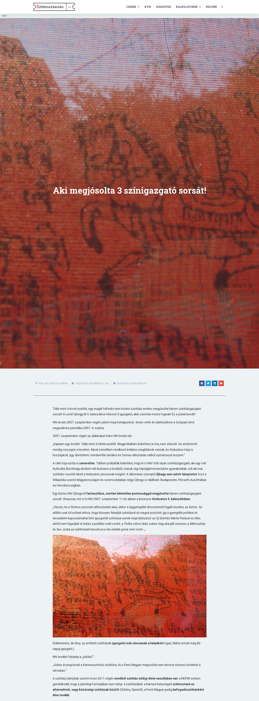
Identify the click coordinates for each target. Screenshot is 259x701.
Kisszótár (163, 6)
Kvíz (148, 6)
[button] (222, 6)
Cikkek (132, 7)
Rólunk (211, 6)
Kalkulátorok (188, 7)
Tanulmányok (138, 383)
